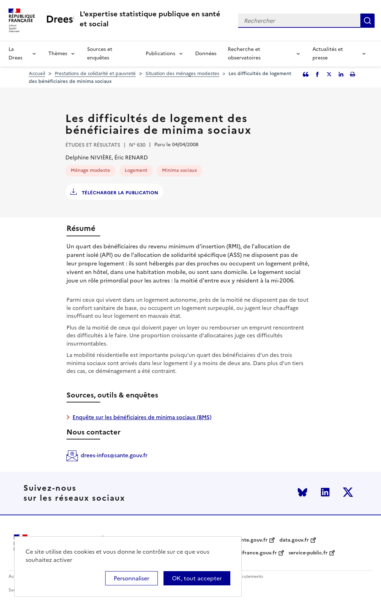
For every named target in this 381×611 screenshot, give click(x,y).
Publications (160, 53)
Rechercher (367, 21)
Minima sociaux (179, 170)
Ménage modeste (90, 170)
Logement (136, 170)
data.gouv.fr (294, 540)
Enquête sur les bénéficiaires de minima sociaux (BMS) (142, 417)
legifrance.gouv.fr (255, 553)
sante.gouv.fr (252, 540)
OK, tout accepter (197, 578)
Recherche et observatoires (244, 54)
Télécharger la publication (119, 192)
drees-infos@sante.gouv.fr (114, 455)
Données (205, 53)
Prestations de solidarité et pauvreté (95, 73)
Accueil (37, 73)
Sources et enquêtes (99, 54)
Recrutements (248, 577)
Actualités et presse (327, 54)
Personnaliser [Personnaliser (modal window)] (131, 578)
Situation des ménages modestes (182, 73)
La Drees (15, 54)
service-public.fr (308, 553)
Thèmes (57, 53)
